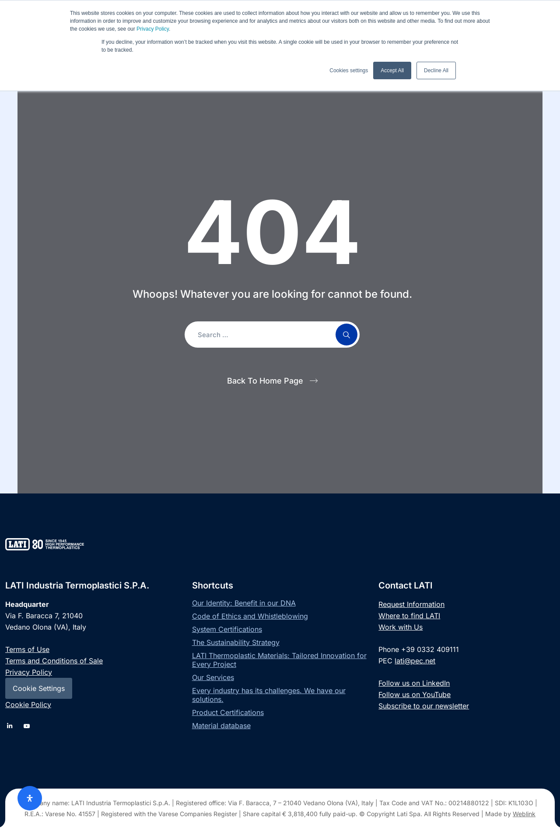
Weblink (524, 813)
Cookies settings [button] (348, 70)
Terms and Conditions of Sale (54, 660)
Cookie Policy (28, 704)
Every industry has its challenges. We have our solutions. (269, 695)
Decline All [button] (436, 70)
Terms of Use (27, 649)
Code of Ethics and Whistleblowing (250, 616)
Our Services (213, 677)
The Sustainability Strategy (236, 642)
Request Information (411, 604)
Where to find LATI (409, 615)
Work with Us (400, 627)
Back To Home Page (265, 380)
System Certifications (227, 629)
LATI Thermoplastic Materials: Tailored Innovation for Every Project (279, 660)
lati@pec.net (415, 660)
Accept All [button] (392, 70)
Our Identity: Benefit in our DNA (244, 603)
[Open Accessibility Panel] (30, 798)
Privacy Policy (152, 29)
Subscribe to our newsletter (423, 705)
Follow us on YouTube (414, 694)
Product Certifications (228, 712)
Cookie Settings (39, 688)
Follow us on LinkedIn (414, 683)
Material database (221, 725)
